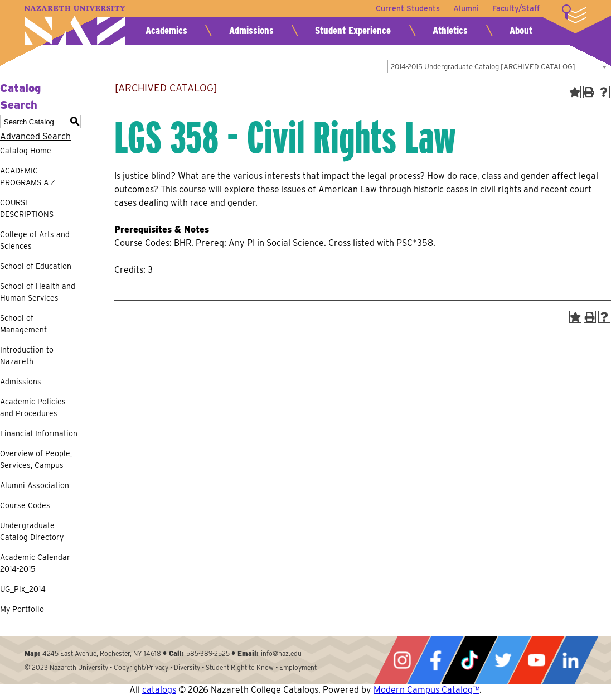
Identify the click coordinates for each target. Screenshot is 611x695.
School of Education (35, 266)
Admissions (251, 30)
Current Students (408, 8)
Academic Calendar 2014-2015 (35, 563)
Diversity (187, 667)
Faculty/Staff (516, 8)
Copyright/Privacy (141, 667)
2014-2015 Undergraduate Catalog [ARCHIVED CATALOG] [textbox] (483, 66)
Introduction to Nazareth (27, 355)
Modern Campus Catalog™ (426, 689)
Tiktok (469, 660)
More (574, 13)
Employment (298, 667)
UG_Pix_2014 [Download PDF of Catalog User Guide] (23, 589)
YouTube (536, 660)
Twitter (503, 660)
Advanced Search (35, 136)
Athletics (450, 30)
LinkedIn (570, 660)
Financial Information (38, 433)
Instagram (402, 660)
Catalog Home (25, 150)
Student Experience (353, 30)
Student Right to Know (240, 667)
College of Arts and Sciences (35, 240)
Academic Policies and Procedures (33, 407)
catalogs (159, 689)
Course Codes (25, 505)
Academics (166, 30)
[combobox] (498, 66)
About (521, 30)
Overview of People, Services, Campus (36, 459)
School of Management (23, 323)
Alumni (466, 8)
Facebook (435, 660)
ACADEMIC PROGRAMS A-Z (27, 176)
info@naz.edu (281, 653)
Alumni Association (34, 485)
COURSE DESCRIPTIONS (27, 208)
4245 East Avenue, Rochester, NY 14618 (101, 653)
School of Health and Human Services (37, 292)
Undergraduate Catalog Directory (32, 531)
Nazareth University (75, 25)
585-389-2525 (208, 653)
